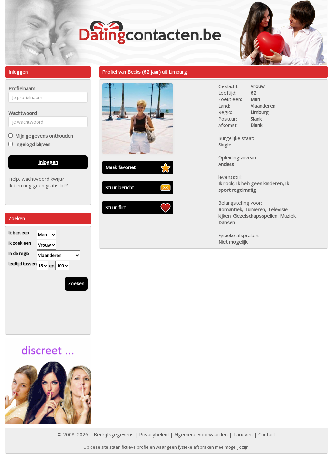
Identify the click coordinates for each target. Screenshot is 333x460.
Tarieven (243, 434)
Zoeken (76, 283)
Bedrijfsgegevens (114, 434)
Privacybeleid (154, 434)
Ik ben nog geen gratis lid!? (38, 185)
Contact (266, 434)
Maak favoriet (120, 167)
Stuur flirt (115, 207)
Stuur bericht (119, 187)
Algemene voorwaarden (201, 434)
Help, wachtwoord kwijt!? (36, 179)
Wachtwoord (20, 113)
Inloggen (48, 162)
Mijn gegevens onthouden (43, 135)
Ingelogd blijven (31, 144)
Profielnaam (20, 88)
